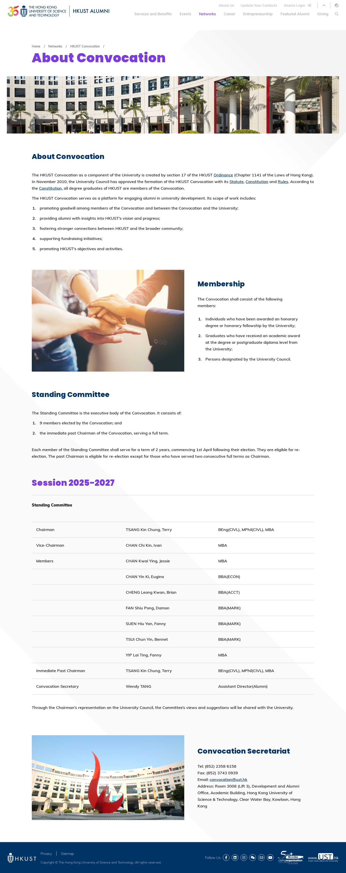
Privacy (46, 853)
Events (185, 13)
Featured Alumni (294, 13)
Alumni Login (294, 5)
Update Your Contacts (259, 5)
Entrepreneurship (258, 13)
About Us (226, 5)
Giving (322, 13)
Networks (207, 13)
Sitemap (67, 853)
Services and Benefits (153, 13)
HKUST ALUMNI (91, 11)
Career (229, 13)
